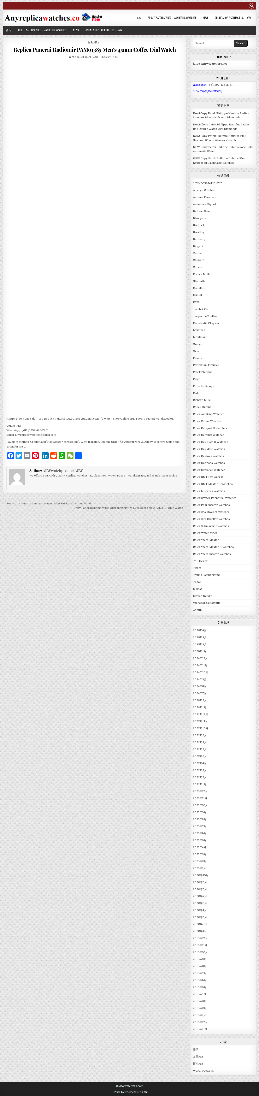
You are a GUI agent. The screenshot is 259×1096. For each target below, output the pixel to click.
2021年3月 (199, 854)
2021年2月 (199, 861)
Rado (196, 393)
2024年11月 (200, 665)
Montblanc (200, 337)
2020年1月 (200, 931)
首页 (139, 18)
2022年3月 (200, 770)
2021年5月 (199, 840)
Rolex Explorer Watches (209, 470)
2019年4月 (199, 994)
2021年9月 (199, 812)
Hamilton (199, 288)
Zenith (197, 609)
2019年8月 (199, 966)
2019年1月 (199, 1015)
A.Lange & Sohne (204, 190)
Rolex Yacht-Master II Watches (213, 547)
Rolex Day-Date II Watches (210, 442)
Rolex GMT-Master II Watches (213, 484)
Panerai (95, 42)
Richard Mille (202, 400)
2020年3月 (200, 917)
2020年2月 (200, 924)
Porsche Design (203, 386)
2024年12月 (200, 658)
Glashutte (199, 281)
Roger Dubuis (202, 407)
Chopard (199, 260)
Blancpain (199, 218)
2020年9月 (200, 882)
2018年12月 (200, 1022)
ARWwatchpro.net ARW (85, 56)
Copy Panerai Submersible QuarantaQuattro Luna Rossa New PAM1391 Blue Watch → (130, 507)
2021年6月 (199, 833)
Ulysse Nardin (202, 596)
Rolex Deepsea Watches (209, 462)
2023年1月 (199, 707)
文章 (198, 1056)
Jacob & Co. (200, 309)
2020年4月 (200, 910)
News (205, 18)
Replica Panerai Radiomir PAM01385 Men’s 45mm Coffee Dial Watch (94, 49)
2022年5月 (200, 756)
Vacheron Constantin (206, 602)
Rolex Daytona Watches (208, 456)
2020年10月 (200, 875)
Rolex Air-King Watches (208, 414)
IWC (196, 302)
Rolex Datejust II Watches (210, 428)
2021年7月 (199, 826)
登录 (195, 1049)
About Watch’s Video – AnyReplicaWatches (172, 18)
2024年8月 (200, 686)
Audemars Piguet (204, 204)
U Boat (197, 589)
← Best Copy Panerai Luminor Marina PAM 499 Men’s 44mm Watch (47, 503)
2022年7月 (200, 749)
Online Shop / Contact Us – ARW (233, 18)
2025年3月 (200, 637)
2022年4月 (200, 763)
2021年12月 (200, 791)
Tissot (197, 567)
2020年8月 (200, 889)
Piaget (197, 379)
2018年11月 (200, 1029)
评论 (198, 1063)
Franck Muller (202, 274)
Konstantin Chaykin (206, 323)
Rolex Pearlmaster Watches (211, 504)
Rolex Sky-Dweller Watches (211, 519)
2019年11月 (200, 945)
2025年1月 (199, 651)
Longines (199, 330)
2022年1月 (199, 784)
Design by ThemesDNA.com (129, 1092)
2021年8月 (199, 819)
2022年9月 (200, 735)
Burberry (199, 239)
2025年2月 (200, 644)
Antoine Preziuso (204, 197)
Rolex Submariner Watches (211, 526)
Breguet (198, 225)
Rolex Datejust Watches (208, 435)
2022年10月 (200, 728)
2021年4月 (199, 847)
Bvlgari (198, 246)
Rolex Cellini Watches (207, 421)
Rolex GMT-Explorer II (208, 477)
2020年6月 (200, 903)
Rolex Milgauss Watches (209, 491)
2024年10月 (200, 672)
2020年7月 (200, 896)
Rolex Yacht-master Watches (212, 554)
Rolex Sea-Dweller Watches (211, 512)
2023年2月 (200, 700)
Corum (197, 267)
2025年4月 (200, 630)
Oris (196, 351)
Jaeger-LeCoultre (205, 316)
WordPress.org (203, 1070)
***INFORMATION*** (207, 183)
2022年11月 (200, 721)
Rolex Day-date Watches (209, 449)
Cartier (198, 253)
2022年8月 (200, 742)
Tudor (197, 581)
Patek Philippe (203, 372)
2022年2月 (200, 777)
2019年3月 (199, 1001)
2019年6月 (199, 980)
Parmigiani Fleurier (206, 365)
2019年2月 (199, 1008)
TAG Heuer (200, 561)
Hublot (197, 295)
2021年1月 (199, 868)
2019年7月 (199, 973)
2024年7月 (200, 693)
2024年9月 (200, 679)
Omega (197, 344)
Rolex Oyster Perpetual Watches (214, 497)
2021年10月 (200, 805)
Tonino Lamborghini (206, 574)
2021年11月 (200, 798)
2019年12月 (200, 938)
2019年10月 (200, 952)
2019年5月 (199, 987)
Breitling (199, 232)
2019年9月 (199, 959)
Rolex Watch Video (205, 532)
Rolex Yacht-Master (206, 539)
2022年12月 (200, 714)
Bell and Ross (202, 211)
